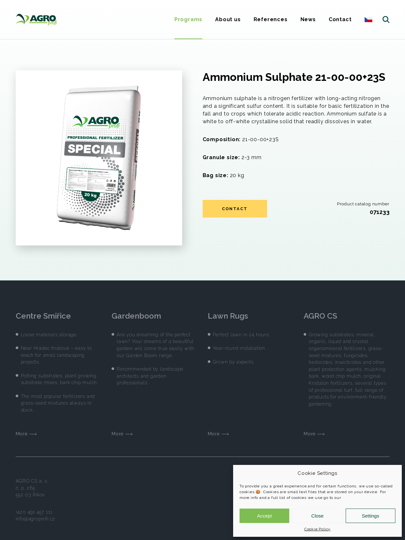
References (271, 19)
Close (317, 516)
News (308, 19)
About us (227, 19)
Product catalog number (363, 203)
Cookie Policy (317, 529)
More (26, 429)
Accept (264, 516)
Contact (340, 19)
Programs (188, 19)
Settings (370, 516)
